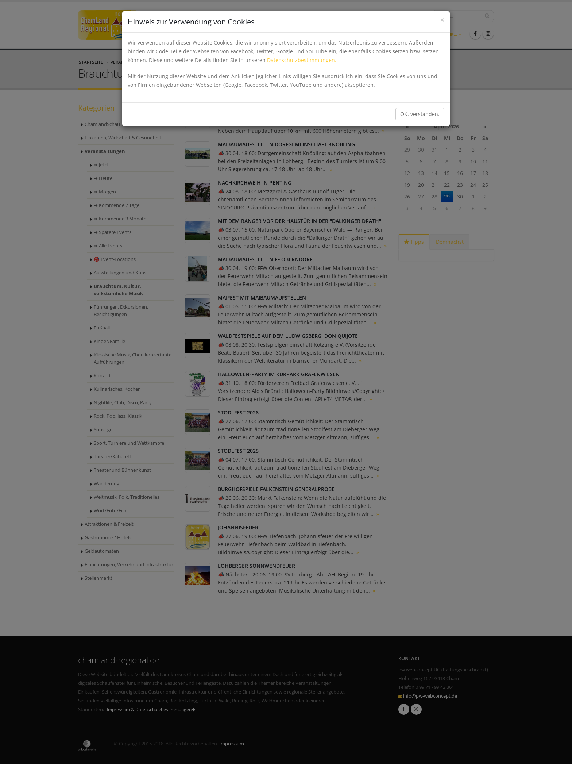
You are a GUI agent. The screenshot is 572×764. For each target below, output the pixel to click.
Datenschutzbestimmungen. (301, 60)
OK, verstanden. (420, 114)
